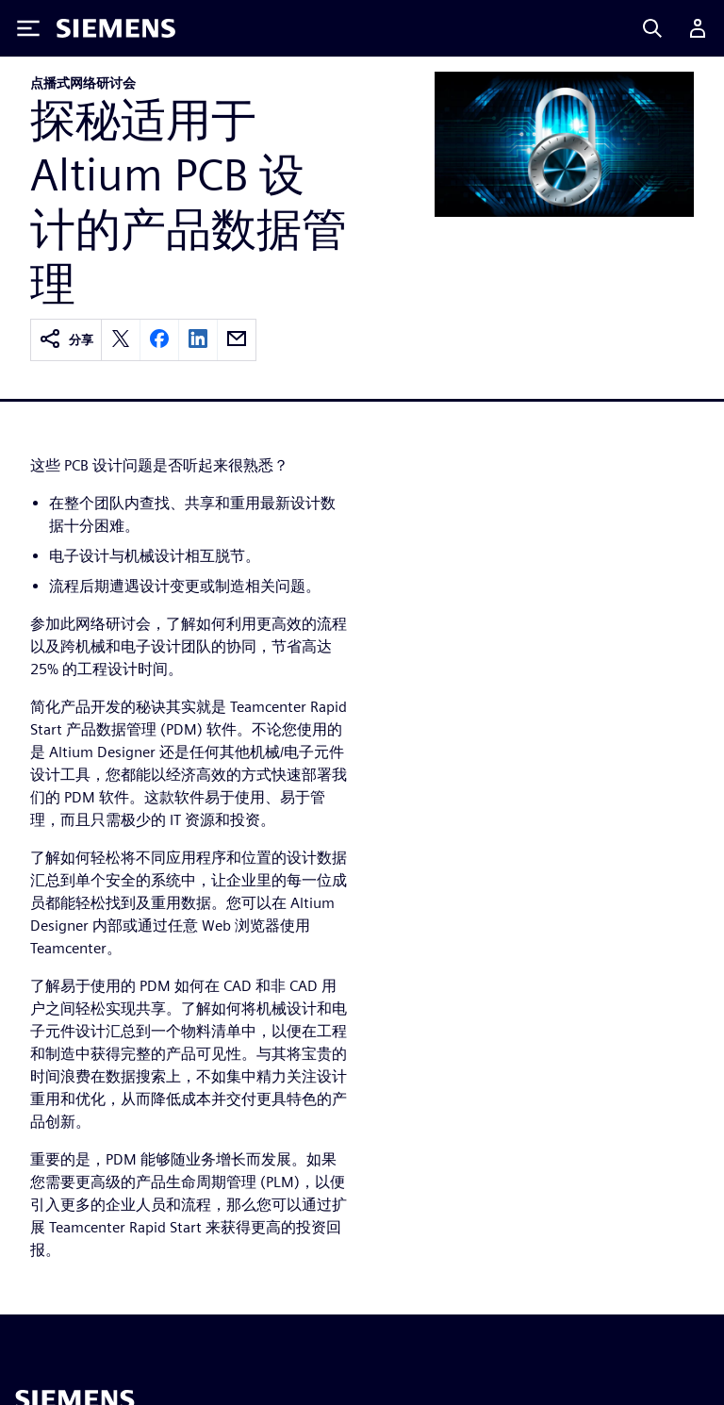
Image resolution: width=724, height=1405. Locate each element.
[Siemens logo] (116, 28)
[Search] (652, 28)
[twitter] (121, 340)
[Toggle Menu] (28, 28)
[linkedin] (198, 340)
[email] (236, 340)
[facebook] (159, 340)
